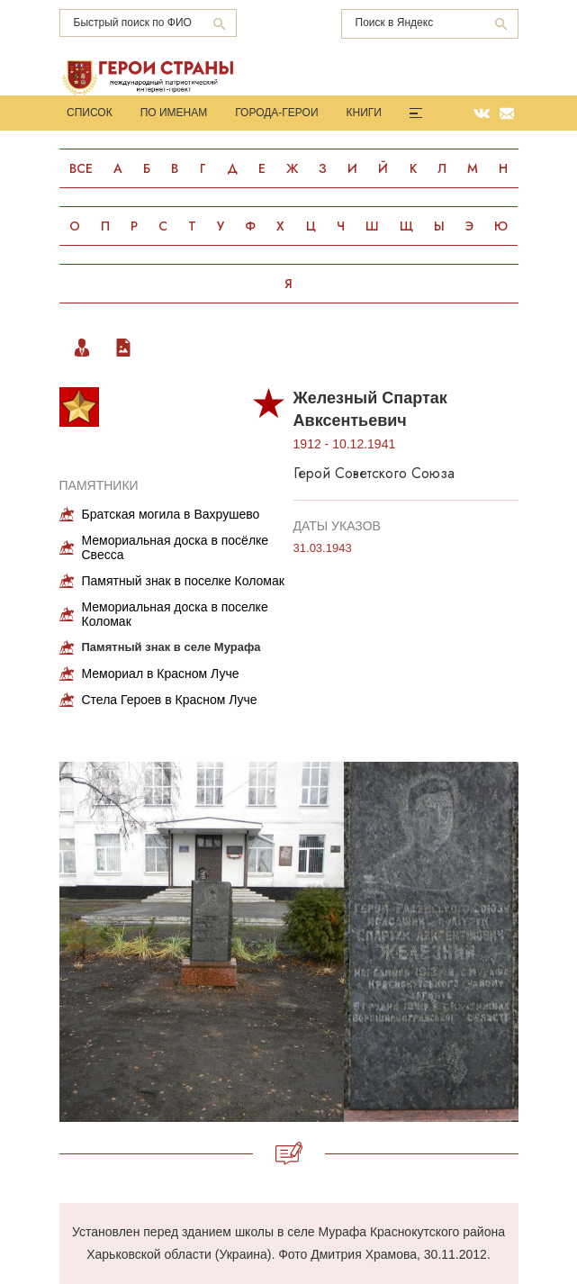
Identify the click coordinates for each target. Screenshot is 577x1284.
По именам (174, 112)
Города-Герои (276, 112)
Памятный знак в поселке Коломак (183, 581)
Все (81, 168)
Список (90, 112)
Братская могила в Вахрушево (171, 514)
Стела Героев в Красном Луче (169, 699)
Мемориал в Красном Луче (160, 673)
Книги (364, 112)
